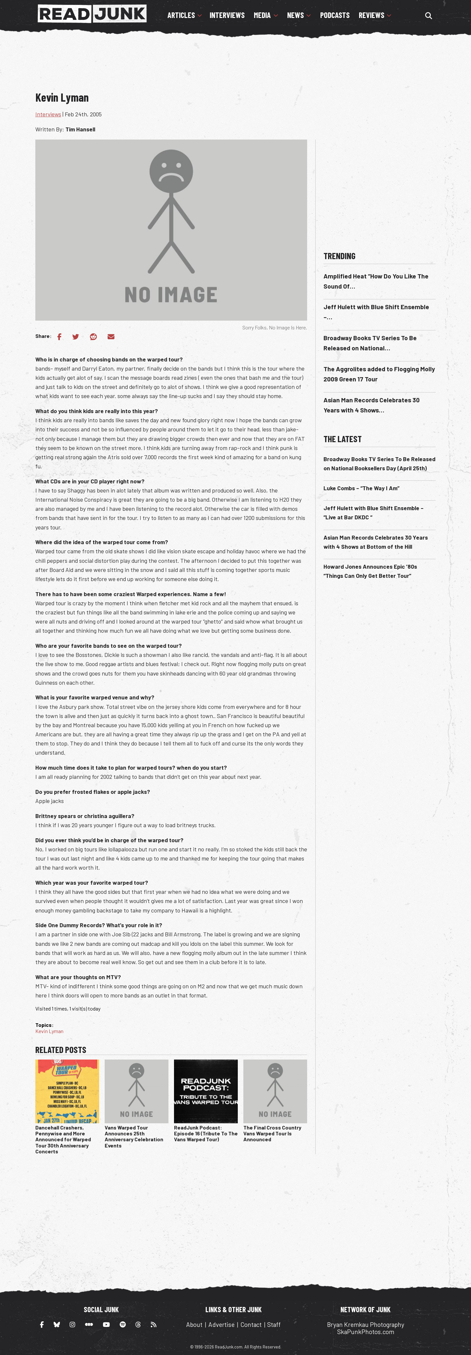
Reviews (371, 15)
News (295, 15)
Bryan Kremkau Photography (365, 1324)
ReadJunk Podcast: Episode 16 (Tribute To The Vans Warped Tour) (206, 1133)
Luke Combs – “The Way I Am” (361, 488)
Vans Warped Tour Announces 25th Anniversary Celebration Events (134, 1136)
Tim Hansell (80, 129)
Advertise (221, 1324)
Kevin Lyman (49, 1031)
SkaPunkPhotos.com (365, 1331)
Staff (274, 1324)
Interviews (227, 15)
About (194, 1324)
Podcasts (335, 15)
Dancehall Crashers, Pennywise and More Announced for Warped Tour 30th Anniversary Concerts (63, 1139)
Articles (181, 15)
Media (262, 15)
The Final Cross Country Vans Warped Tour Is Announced (272, 1133)
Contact (251, 1324)
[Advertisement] (235, 67)
